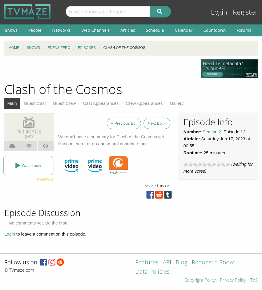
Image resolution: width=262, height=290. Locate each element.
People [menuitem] (34, 30)
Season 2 (212, 131)
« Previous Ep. (124, 123)
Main (12, 103)
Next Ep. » (157, 123)
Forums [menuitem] (244, 30)
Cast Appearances (101, 103)
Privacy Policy (233, 280)
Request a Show (213, 262)
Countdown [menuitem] (214, 30)
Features (146, 262)
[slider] (207, 164)
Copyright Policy (200, 280)
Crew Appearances (144, 103)
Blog (181, 262)
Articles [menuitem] (127, 30)
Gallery (177, 103)
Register (245, 12)
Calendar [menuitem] (184, 30)
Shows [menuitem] (11, 30)
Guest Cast (35, 103)
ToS (254, 280)
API (167, 262)
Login (219, 12)
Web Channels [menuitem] (95, 30)
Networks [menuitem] (61, 30)
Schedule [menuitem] (155, 30)
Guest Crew (64, 103)
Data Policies (152, 272)
